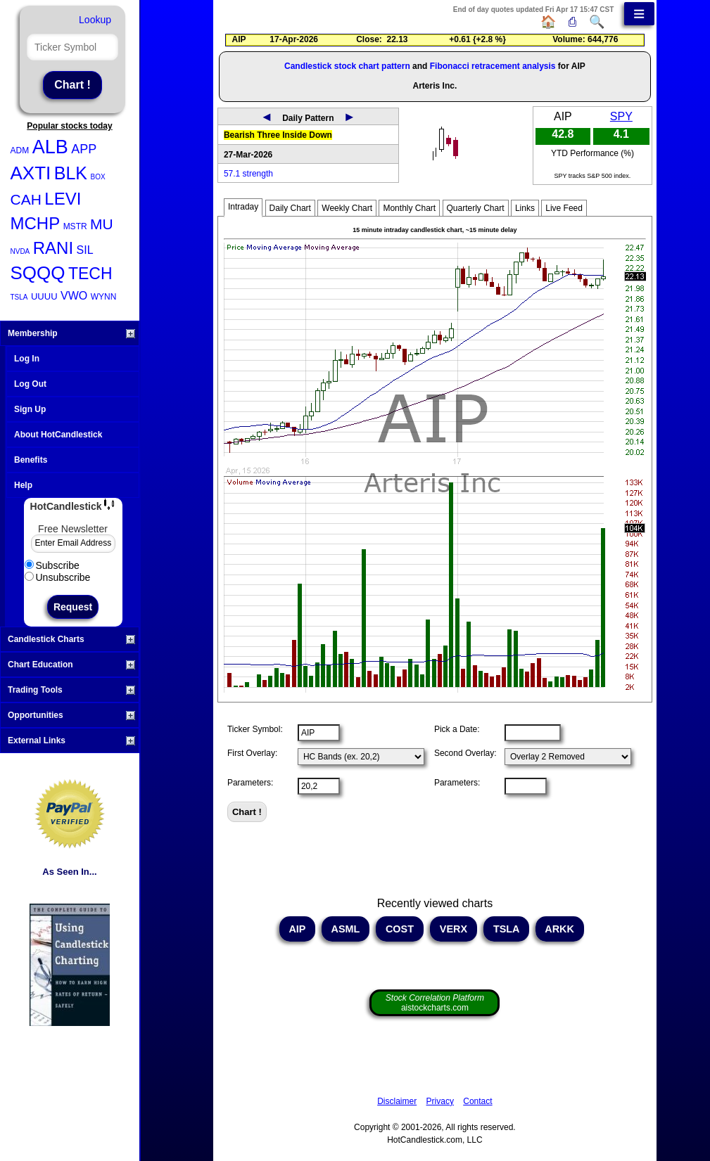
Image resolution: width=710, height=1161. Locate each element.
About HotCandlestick (58, 435)
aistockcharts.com (435, 1003)
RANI (53, 247)
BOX (97, 177)
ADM (20, 150)
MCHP (36, 223)
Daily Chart (290, 208)
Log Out (30, 384)
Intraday (243, 207)
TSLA (19, 297)
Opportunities (71, 715)
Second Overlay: (465, 753)
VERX (453, 929)
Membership (71, 333)
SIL (85, 250)
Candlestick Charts (71, 639)
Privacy (440, 1101)
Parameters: (250, 783)
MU (101, 224)
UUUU (44, 296)
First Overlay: (252, 753)
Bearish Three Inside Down (278, 135)
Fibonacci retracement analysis (493, 66)
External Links (71, 740)
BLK (70, 173)
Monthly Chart (409, 208)
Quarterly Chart (476, 208)
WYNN (104, 297)
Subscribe (52, 565)
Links (525, 208)
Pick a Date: (457, 729)
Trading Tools (71, 690)
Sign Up (30, 409)
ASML (345, 929)
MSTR (75, 226)
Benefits (30, 460)
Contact (477, 1101)
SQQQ (38, 272)
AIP (297, 929)
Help (23, 485)
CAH (26, 199)
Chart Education (71, 664)
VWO (74, 296)
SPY (621, 116)
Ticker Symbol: (255, 729)
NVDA (20, 251)
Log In (26, 359)
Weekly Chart (347, 208)
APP (83, 149)
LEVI (62, 198)
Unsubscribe (58, 577)
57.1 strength (248, 174)
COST (400, 929)
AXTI (31, 173)
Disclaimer (397, 1101)
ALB (50, 147)
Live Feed (564, 208)
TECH (90, 273)
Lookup (95, 19)
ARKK (560, 929)
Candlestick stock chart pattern (347, 66)
